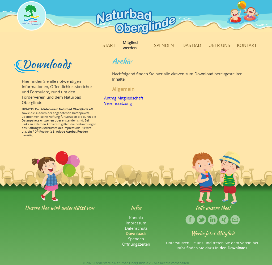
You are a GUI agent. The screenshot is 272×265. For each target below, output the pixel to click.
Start (109, 45)
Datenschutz (136, 228)
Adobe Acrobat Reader (71, 131)
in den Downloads (231, 247)
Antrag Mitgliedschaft (123, 98)
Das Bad (191, 45)
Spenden (164, 45)
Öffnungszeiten (136, 244)
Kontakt (247, 45)
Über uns (219, 45)
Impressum (136, 222)
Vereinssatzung (118, 103)
